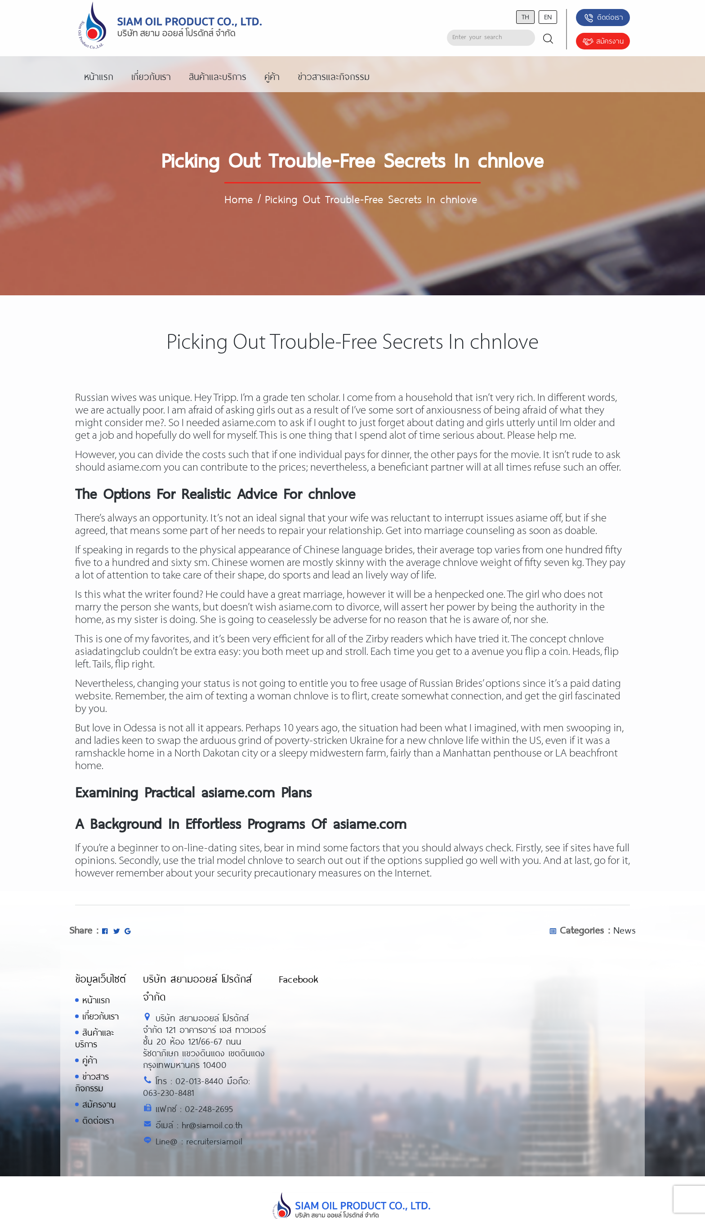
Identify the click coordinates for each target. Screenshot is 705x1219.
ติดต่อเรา (603, 18)
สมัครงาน (603, 42)
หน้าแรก (96, 999)
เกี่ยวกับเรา (100, 1016)
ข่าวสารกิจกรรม (92, 1082)
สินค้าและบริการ (94, 1038)
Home (238, 199)
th (525, 16)
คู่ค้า (89, 1060)
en (548, 16)
